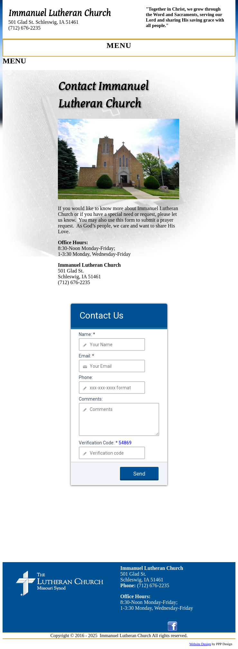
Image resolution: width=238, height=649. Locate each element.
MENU (14, 61)
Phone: (86, 377)
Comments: (91, 399)
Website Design (200, 644)
